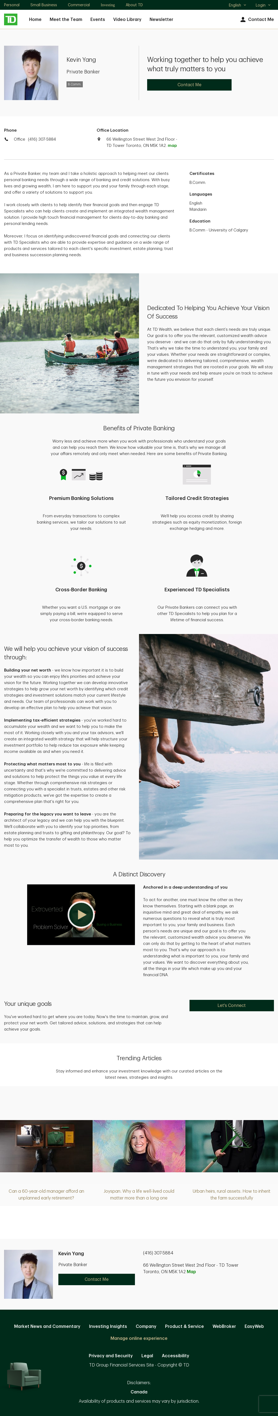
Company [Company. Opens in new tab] (146, 1326)
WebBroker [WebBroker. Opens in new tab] (224, 1326)
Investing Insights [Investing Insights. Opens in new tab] (108, 1326)
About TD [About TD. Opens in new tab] (134, 5)
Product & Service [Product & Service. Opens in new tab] (184, 1326)
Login (263, 5)
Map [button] (191, 1272)
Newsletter (161, 19)
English (238, 5)
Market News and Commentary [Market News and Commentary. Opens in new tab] (47, 1326)
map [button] (172, 146)
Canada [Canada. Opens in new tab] (139, 1392)
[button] (81, 914)
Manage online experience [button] (139, 1338)
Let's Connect (231, 1005)
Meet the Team (66, 19)
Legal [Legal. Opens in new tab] (147, 1356)
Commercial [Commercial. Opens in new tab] (79, 5)
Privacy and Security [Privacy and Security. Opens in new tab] (111, 1356)
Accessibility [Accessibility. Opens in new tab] (175, 1356)
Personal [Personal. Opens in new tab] (12, 5)
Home (35, 19)
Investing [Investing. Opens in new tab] (108, 5)
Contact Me (256, 20)
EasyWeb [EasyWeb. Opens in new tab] (254, 1326)
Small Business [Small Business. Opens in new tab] (43, 5)
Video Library (127, 19)
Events (97, 19)
